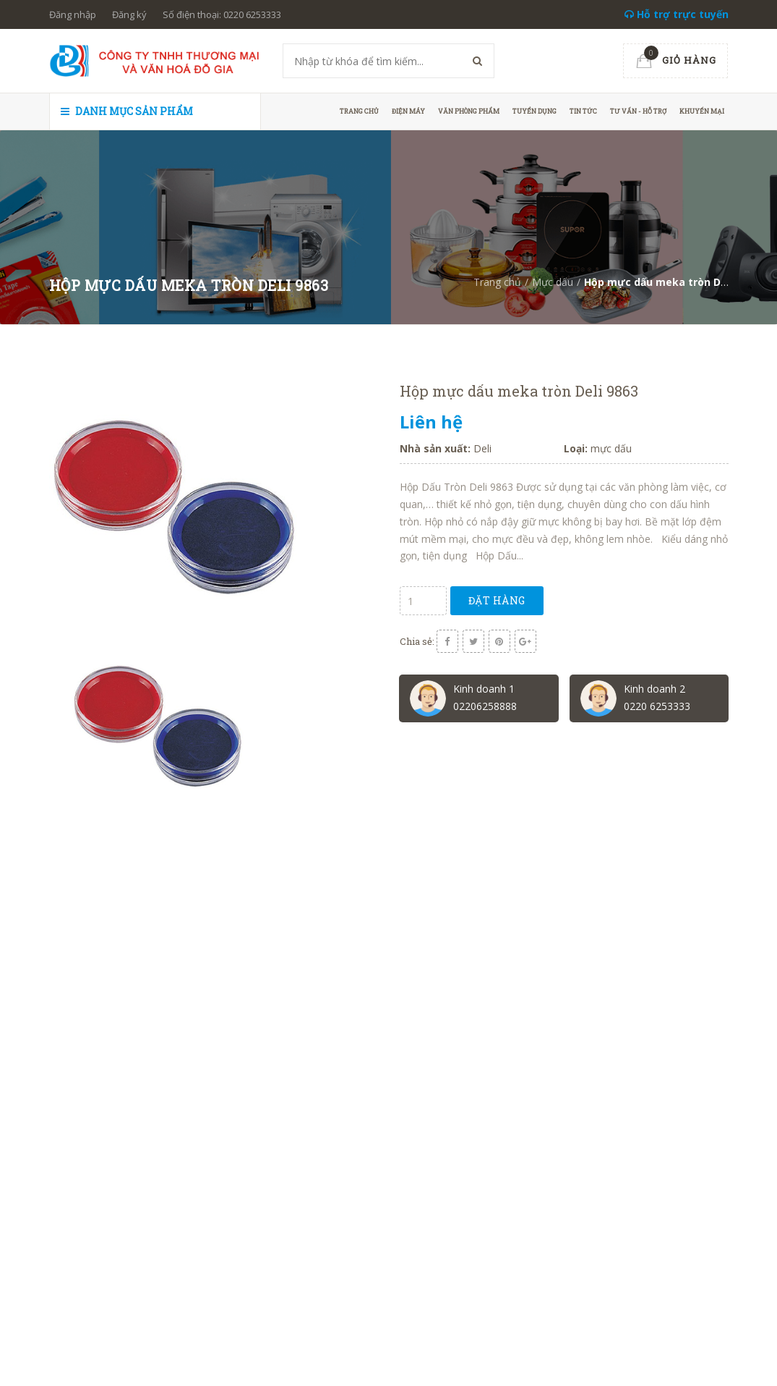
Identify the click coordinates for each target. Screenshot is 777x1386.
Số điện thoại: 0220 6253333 (222, 14)
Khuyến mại (701, 111)
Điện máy (408, 111)
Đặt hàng (496, 600)
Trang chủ (359, 111)
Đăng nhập (72, 14)
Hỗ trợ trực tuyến (676, 14)
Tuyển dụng (534, 111)
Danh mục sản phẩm (127, 111)
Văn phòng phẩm (468, 111)
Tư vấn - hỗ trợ (638, 111)
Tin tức (583, 111)
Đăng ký (129, 14)
